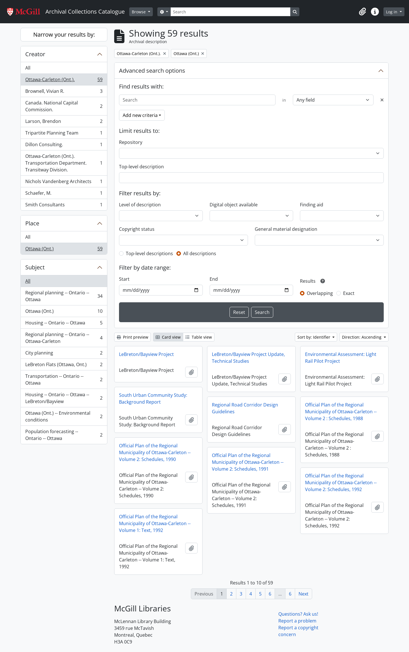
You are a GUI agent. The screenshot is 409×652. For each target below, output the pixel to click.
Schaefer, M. (64, 194)
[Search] (230, 11)
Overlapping (320, 293)
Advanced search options (152, 70)
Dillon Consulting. (64, 145)
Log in (392, 11)
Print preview (132, 337)
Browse (139, 11)
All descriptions (199, 253)
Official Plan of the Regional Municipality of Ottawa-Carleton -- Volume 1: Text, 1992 (155, 523)
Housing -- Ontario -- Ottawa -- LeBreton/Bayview (64, 397)
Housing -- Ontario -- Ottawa (64, 324)
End (214, 279)
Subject (35, 267)
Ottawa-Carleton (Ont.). (64, 80)
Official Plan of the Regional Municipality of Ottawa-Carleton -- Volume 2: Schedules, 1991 (247, 462)
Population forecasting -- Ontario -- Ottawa (64, 434)
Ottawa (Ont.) (64, 249)
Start (124, 279)
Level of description (140, 205)
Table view (198, 337)
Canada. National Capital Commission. (64, 106)
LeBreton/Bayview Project (146, 354)
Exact (348, 293)
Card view (168, 337)
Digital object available (234, 205)
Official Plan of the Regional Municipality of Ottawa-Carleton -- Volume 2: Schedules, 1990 (155, 452)
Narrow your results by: (64, 34)
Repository (130, 142)
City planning (64, 354)
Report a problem (297, 621)
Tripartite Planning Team (64, 134)
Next (303, 594)
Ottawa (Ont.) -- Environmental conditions (64, 416)
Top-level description (141, 166)
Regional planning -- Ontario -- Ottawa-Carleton (64, 337)
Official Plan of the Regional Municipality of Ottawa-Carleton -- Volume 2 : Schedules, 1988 (341, 412)
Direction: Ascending (362, 337)
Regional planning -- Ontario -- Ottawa (64, 296)
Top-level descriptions (149, 253)
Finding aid (311, 205)
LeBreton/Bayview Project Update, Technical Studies (248, 357)
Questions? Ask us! (298, 614)
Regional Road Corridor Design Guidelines (245, 408)
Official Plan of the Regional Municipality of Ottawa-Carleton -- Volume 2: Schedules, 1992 (341, 482)
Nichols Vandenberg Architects (64, 182)
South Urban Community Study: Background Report (153, 398)
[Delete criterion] (382, 100)
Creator (35, 54)
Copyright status (137, 229)
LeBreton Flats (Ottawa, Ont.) (64, 365)
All (27, 68)
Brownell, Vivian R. (64, 92)
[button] (362, 11)
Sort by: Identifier (314, 337)
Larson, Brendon (64, 122)
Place (32, 223)
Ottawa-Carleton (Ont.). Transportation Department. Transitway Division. (64, 163)
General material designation (286, 229)
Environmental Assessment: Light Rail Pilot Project (340, 357)
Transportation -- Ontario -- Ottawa (64, 379)
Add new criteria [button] (140, 115)
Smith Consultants (64, 205)
